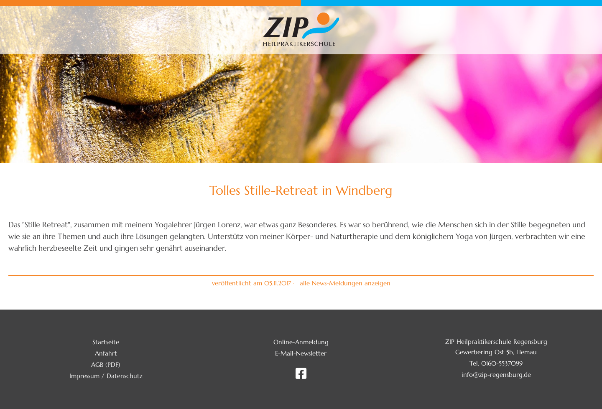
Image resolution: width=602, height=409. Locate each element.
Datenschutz (125, 376)
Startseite (105, 342)
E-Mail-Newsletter (301, 353)
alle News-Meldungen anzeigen (345, 283)
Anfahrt (106, 353)
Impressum (84, 376)
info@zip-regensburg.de (496, 375)
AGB (97, 364)
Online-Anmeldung (301, 342)
